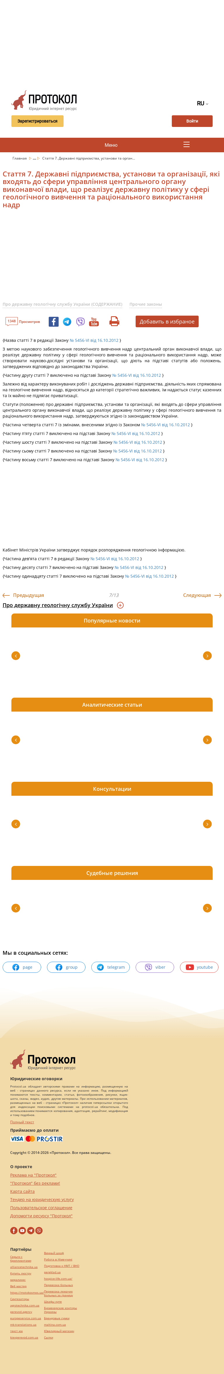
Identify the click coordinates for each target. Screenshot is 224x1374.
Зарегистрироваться (37, 121)
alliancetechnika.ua (24, 1267)
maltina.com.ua (55, 1325)
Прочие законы (146, 304)
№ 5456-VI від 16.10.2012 (94, 340)
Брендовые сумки (56, 1318)
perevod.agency (21, 1312)
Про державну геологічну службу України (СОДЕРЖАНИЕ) (62, 304)
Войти (192, 121)
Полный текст (22, 1122)
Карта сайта (22, 1191)
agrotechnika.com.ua (24, 1305)
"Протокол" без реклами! (35, 1183)
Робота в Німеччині (58, 1259)
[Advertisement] (115, 43)
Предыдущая (28, 595)
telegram (110, 967)
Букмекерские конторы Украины (60, 1310)
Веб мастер (18, 1286)
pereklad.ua (52, 1272)
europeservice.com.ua (25, 1318)
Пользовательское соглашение (41, 1207)
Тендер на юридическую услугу (42, 1199)
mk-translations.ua (23, 1325)
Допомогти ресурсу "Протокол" (41, 1216)
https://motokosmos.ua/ (27, 1293)
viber (154, 967)
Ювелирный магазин (59, 1331)
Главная (20, 158)
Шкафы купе (53, 1302)
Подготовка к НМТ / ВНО (61, 1266)
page (22, 967)
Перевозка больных (58, 1285)
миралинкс (18, 1280)
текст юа (16, 1331)
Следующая (197, 595)
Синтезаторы (19, 1299)
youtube (199, 967)
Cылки (48, 1337)
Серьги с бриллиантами (20, 1258)
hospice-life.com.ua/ (58, 1279)
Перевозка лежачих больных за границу (58, 1293)
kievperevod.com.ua (24, 1337)
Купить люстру (20, 1273)
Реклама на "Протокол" (33, 1175)
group (66, 967)
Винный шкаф (54, 1253)
